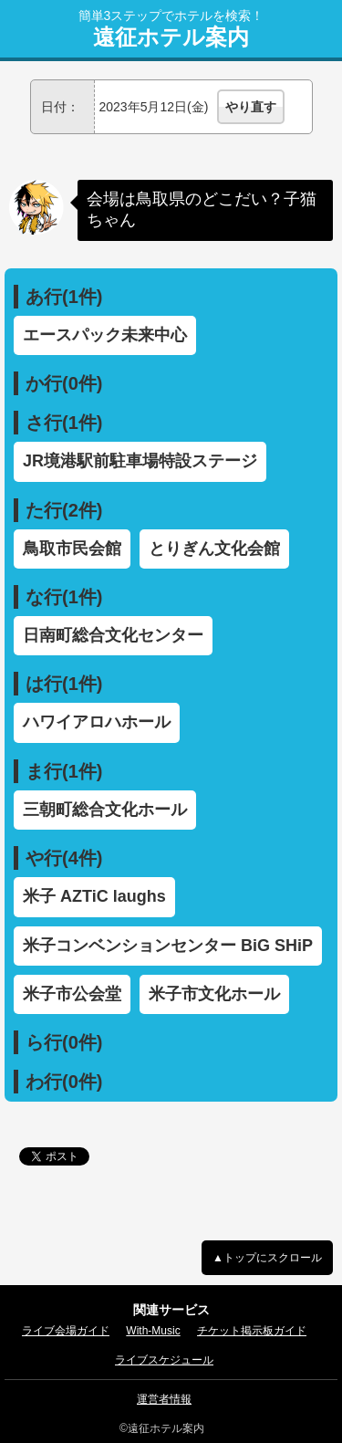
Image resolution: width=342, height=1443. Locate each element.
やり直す (250, 106)
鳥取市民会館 (72, 548)
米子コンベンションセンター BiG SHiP (168, 945)
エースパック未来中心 (105, 335)
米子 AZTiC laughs (94, 896)
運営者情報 (164, 1399)
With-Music (153, 1330)
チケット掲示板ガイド (251, 1330)
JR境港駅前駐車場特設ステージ (140, 461)
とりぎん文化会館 (214, 548)
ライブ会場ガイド (65, 1330)
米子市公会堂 (72, 994)
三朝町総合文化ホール (105, 809)
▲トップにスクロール (267, 1257)
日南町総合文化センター (113, 635)
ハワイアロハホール (97, 722)
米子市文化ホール (214, 994)
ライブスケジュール (164, 1360)
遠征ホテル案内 (171, 37)
